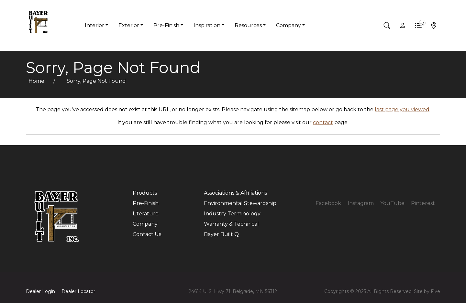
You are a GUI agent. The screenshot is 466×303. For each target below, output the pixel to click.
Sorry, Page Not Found (96, 81)
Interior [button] (94, 25)
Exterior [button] (128, 25)
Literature (146, 214)
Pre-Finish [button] (166, 25)
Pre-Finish (146, 203)
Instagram (361, 203)
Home (37, 81)
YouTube (392, 203)
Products (145, 193)
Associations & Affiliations (235, 193)
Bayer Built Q (221, 234)
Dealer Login (40, 291)
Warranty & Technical (231, 224)
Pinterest (423, 203)
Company (145, 224)
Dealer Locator (78, 291)
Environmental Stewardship (240, 203)
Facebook (328, 203)
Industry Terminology (232, 214)
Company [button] (288, 25)
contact (323, 122)
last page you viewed (402, 109)
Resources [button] (248, 25)
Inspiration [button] (207, 25)
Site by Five (427, 291)
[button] (387, 25)
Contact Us (147, 234)
